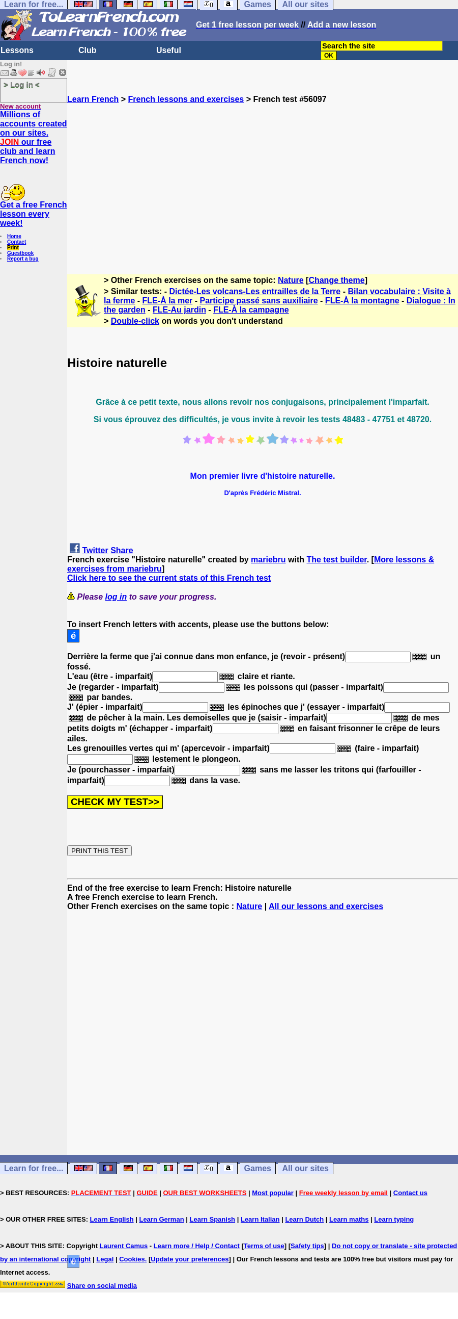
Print (13, 247)
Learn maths (348, 1219)
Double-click (135, 321)
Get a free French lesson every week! (33, 213)
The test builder (336, 559)
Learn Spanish (212, 1219)
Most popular (273, 1193)
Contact (16, 242)
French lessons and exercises (186, 99)
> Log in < (22, 84)
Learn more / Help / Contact (197, 1246)
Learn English (112, 1219)
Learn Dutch (304, 1219)
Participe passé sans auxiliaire (259, 300)
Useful (168, 50)
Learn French (93, 99)
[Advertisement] (262, 175)
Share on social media (102, 1285)
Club (87, 50)
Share (121, 550)
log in (116, 596)
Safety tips (307, 1246)
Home (14, 236)
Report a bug (23, 259)
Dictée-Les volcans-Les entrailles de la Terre (255, 291)
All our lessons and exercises (326, 906)
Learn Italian (260, 1219)
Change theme (336, 280)
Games (257, 1168)
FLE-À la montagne (362, 300)
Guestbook (20, 253)
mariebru (268, 559)
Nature (291, 280)
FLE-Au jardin (179, 309)
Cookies (132, 1259)
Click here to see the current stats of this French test (169, 578)
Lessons (17, 50)
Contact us (410, 1193)
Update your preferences (189, 1259)
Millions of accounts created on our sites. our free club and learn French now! (33, 137)
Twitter (95, 550)
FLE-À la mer (167, 300)
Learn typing (394, 1219)
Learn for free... (33, 1168)
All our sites (305, 1168)
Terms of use (264, 1246)
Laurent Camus (124, 1246)
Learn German (161, 1219)
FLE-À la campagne (251, 309)
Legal (104, 1259)
